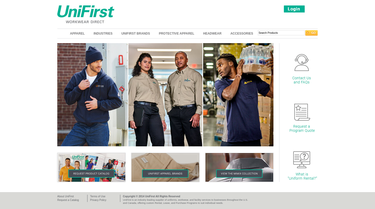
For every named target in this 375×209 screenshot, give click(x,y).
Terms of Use (97, 196)
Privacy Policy (98, 200)
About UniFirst (65, 196)
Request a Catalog (68, 200)
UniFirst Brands (135, 33)
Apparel (77, 33)
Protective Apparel (176, 33)
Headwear (212, 33)
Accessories (241, 33)
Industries (103, 33)
